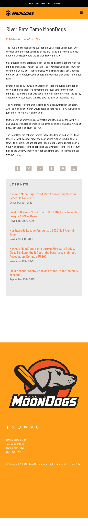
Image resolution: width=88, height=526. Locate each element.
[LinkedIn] (40, 168)
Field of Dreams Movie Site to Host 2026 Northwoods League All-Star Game (43, 215)
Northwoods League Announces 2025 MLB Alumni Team (42, 233)
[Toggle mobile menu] (81, 12)
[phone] (37, 427)
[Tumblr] (51, 168)
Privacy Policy (75, 463)
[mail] (31, 427)
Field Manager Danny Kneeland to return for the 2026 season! (44, 273)
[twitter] (13, 427)
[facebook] (7, 427)
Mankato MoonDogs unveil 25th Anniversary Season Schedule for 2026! (43, 196)
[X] (28, 168)
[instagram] (19, 427)
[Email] (74, 168)
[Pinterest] (62, 168)
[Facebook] (17, 168)
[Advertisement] (44, 318)
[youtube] (25, 427)
